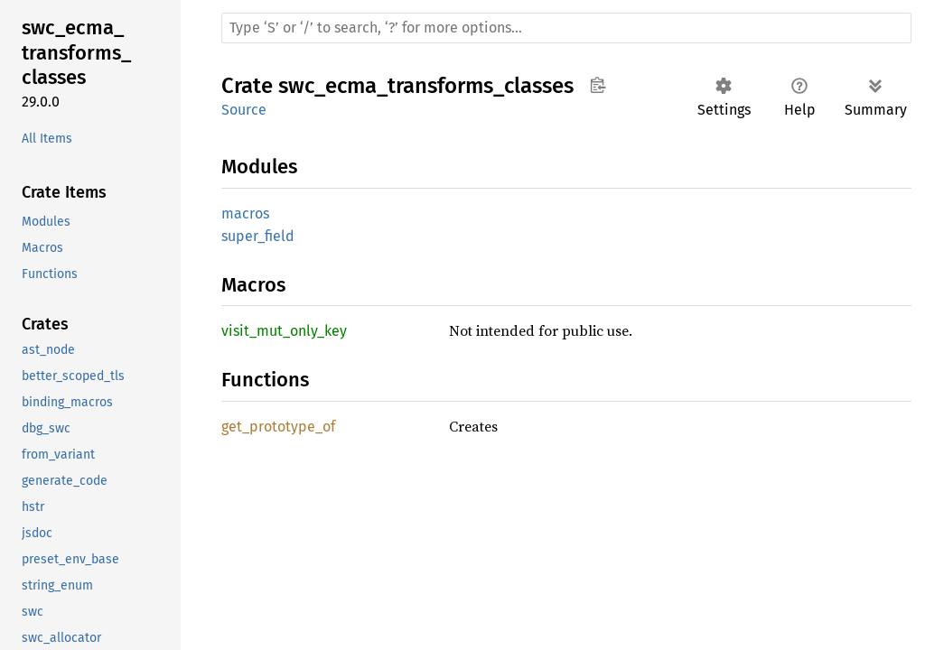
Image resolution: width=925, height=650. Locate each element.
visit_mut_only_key (284, 330)
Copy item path (597, 85)
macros (245, 213)
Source (243, 109)
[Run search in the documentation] (566, 28)
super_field (257, 236)
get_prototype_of (278, 426)
